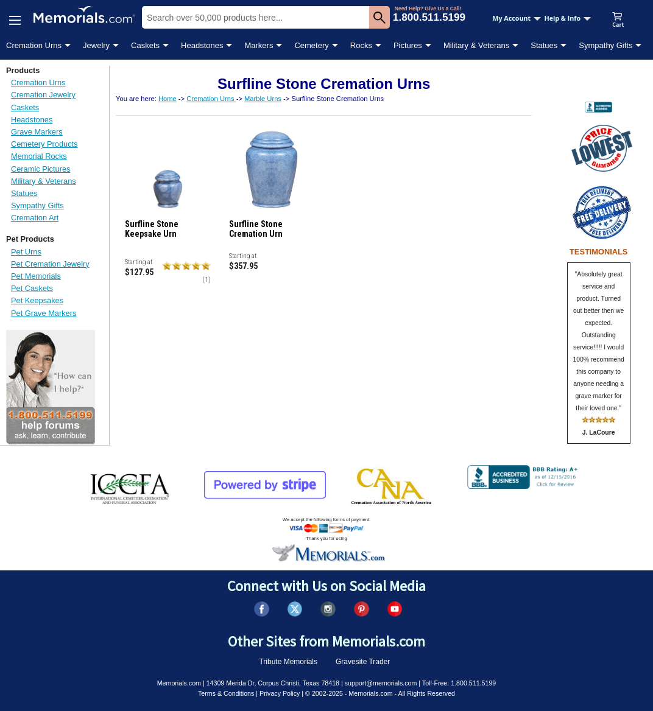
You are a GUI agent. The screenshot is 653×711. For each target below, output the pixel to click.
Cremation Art (34, 217)
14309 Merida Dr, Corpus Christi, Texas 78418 (272, 683)
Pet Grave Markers (43, 313)
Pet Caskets (32, 288)
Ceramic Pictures (40, 168)
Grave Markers (37, 131)
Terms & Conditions (226, 693)
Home (167, 98)
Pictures (408, 45)
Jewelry (96, 45)
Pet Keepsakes (37, 300)
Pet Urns (26, 251)
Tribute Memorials (288, 661)
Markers (258, 45)
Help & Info (567, 18)
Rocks (361, 45)
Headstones (202, 45)
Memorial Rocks (39, 156)
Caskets (145, 45)
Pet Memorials (36, 276)
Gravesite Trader (363, 661)
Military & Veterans (476, 45)
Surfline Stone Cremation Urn (256, 229)
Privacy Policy (279, 693)
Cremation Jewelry (43, 94)
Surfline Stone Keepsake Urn (151, 229)
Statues (544, 45)
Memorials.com (179, 683)
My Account (516, 18)
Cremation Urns (34, 45)
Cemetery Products (44, 144)
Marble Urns (262, 98)
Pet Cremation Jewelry (50, 263)
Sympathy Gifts (605, 45)
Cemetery (311, 45)
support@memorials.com (381, 683)
